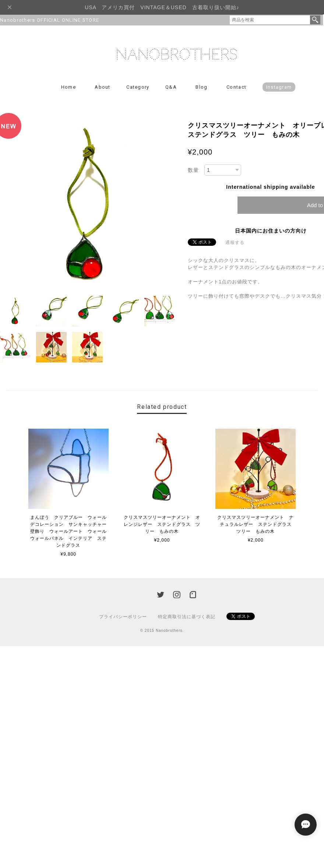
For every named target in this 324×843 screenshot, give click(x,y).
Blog (201, 87)
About (102, 87)
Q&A (171, 87)
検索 (315, 19)
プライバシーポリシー (123, 616)
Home (68, 87)
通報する (234, 242)
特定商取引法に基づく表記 (186, 616)
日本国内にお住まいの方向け (271, 231)
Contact (236, 87)
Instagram (279, 87)
